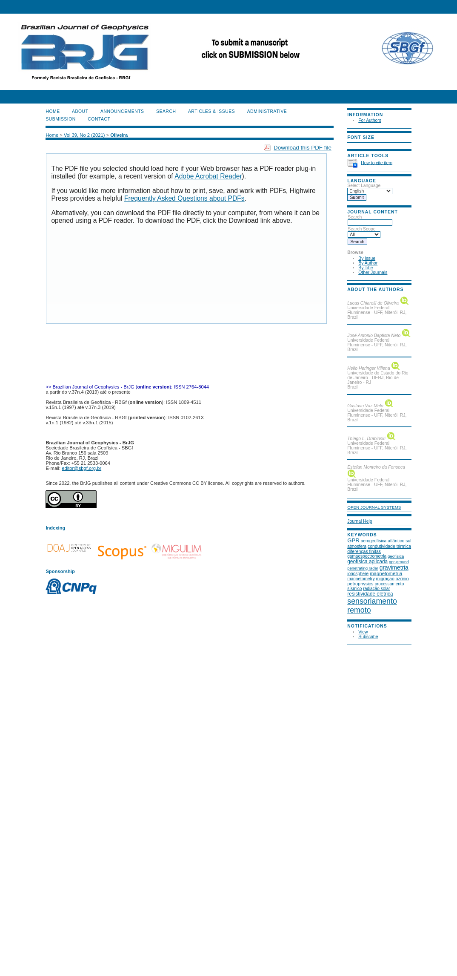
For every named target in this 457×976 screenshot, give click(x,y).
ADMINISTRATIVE (267, 111)
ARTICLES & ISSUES (211, 111)
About (80, 111)
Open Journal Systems (374, 507)
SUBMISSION (60, 119)
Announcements (122, 111)
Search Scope (364, 232)
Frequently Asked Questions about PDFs (184, 198)
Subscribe (368, 636)
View (363, 632)
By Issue (366, 258)
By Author (367, 263)
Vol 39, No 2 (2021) (84, 135)
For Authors (369, 120)
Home (53, 111)
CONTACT (99, 119)
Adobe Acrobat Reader (208, 176)
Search (370, 220)
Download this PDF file (302, 147)
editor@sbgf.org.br (81, 468)
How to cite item (376, 162)
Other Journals (372, 272)
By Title (365, 267)
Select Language (363, 185)
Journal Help (359, 521)
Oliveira (119, 135)
